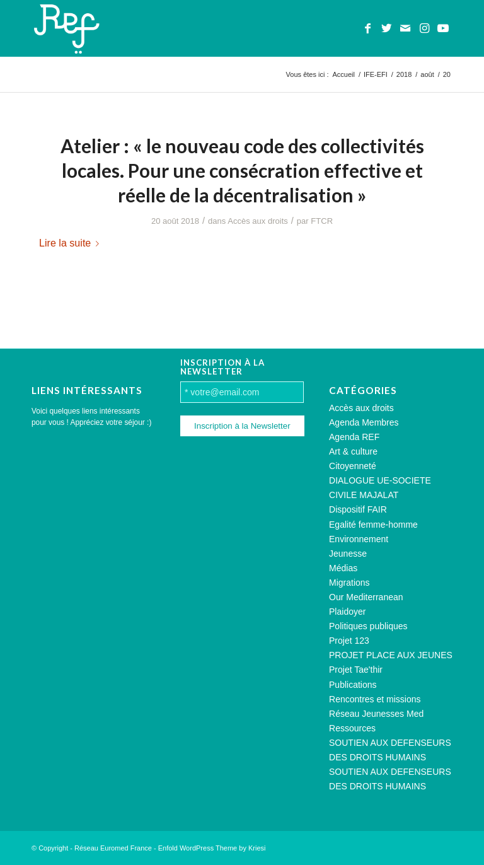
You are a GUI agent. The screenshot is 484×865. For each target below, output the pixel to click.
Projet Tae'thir (356, 670)
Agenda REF (354, 437)
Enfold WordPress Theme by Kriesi (212, 848)
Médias (343, 568)
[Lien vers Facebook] (367, 28)
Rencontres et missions (375, 699)
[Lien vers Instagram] (424, 28)
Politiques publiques (368, 626)
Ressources (352, 728)
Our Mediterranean (366, 597)
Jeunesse (348, 554)
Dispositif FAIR (358, 509)
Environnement (358, 539)
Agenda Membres (364, 422)
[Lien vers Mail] (405, 28)
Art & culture (353, 451)
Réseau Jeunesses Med (376, 714)
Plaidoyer (347, 612)
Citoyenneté (352, 466)
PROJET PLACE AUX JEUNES (390, 655)
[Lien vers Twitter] (386, 28)
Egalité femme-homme (373, 525)
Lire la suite (71, 242)
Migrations (349, 583)
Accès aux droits (258, 221)
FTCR (322, 221)
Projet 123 (349, 641)
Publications (353, 685)
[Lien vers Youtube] (443, 28)
